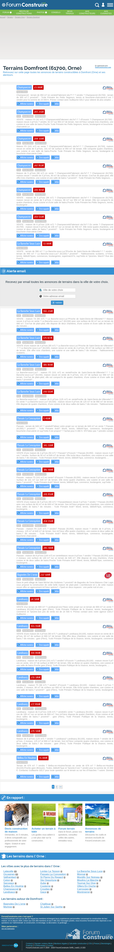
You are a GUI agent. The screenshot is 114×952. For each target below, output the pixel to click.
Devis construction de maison (16, 830)
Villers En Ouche (86, 886)
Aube (43, 883)
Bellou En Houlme (13, 886)
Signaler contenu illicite (43, 944)
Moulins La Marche (87, 880)
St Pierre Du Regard (51, 877)
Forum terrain (66, 828)
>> (60, 787)
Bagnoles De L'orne (14, 903)
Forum (6, 12)
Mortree (7, 906)
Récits (24, 12)
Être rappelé (42, 104)
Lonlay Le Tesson (50, 871)
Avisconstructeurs (87, 12)
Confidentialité (39, 946)
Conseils (55, 12)
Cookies (50, 946)
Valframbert (9, 877)
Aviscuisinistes (105, 12)
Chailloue (45, 903)
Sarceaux (8, 883)
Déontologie (105, 944)
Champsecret (10, 889)
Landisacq (9, 892)
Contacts (29, 944)
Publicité (29, 946)
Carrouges (83, 889)
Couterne (45, 886)
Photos (40, 12)
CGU (90, 944)
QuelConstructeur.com (103, 67)
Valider (57, 302)
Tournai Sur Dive (86, 883)
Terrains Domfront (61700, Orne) (42, 68)
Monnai (81, 874)
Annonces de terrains (93, 830)
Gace (43, 892)
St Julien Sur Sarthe (51, 906)
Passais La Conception (53, 874)
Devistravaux (70, 12)
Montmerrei (83, 892)
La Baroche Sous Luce (90, 871)
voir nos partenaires (8, 928)
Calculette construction (78, 944)
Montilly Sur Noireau (88, 877)
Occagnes (9, 874)
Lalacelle (8, 871)
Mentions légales (60, 944)
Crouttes (45, 889)
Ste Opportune (48, 880)
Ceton (6, 880)
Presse (96, 944)
